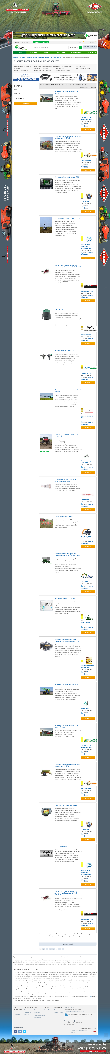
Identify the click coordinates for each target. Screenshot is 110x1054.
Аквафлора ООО (86, 373)
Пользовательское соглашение (39, 1016)
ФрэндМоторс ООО (87, 291)
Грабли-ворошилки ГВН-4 (64, 516)
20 (89, 87)
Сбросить (25, 103)
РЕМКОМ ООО (85, 623)
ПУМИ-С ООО (85, 500)
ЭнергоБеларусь (48, 1010)
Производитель (19, 98)
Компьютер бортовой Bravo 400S (67, 177)
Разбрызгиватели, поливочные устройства (75, 57)
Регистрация (91, 42)
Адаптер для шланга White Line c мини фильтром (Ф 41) (67, 480)
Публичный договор (27, 1013)
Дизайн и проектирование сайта (79, 1031)
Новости (47, 53)
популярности (80, 84)
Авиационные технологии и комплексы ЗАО (86, 246)
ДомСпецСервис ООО (87, 334)
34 (60, 949)
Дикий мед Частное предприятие (87, 666)
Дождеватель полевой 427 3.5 (65, 351)
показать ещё (68, 944)
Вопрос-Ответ (25, 42)
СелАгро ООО (85, 201)
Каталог (20, 53)
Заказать (88, 129)
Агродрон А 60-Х (61, 846)
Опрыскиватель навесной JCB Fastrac (68, 684)
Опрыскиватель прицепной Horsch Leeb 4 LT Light (67, 726)
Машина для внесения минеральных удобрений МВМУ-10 (68, 137)
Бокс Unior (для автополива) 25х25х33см (65, 309)
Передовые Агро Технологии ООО (86, 118)
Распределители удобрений (42, 70)
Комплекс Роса (80, 66)
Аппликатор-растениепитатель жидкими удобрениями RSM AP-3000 (68, 266)
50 (92, 87)
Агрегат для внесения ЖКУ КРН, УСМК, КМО (66, 435)
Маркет (16, 1012)
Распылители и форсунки (62, 70)
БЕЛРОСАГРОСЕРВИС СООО (87, 417)
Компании (33, 53)
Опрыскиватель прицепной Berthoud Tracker (68, 391)
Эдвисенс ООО (85, 708)
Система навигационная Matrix (66, 805)
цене (71, 84)
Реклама (26, 1010)
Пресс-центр (91, 53)
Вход (80, 42)
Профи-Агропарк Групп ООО (86, 462)
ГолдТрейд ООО (86, 537)
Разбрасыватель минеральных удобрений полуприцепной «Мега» (67, 554)
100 (94, 87)
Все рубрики (74, 47)
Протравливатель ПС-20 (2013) (66, 598)
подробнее (86, 1018)
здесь (90, 996)
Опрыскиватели (59, 68)
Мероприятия (76, 53)
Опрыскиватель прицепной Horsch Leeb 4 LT (67, 92)
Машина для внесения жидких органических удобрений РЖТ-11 (67, 640)
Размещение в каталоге (41, 42)
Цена (15, 89)
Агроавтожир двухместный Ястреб (67, 218)
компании (55, 84)
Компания (17, 93)
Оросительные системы (83, 68)
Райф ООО (84, 582)
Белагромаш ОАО (86, 160)
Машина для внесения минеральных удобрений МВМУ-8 (68, 765)
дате (64, 84)
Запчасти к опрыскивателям (63, 66)
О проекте (16, 42)
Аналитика (61, 53)
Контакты (37, 1012)
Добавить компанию (90, 47)
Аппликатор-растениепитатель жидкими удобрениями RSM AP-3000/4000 (66, 893)
